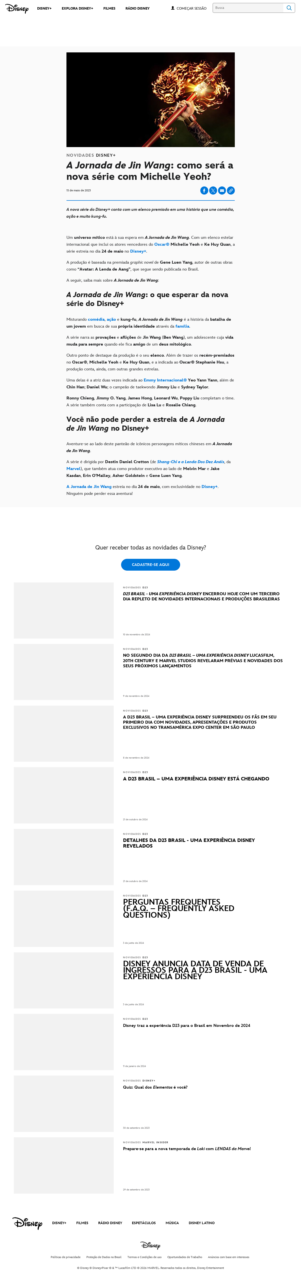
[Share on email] (222, 190)
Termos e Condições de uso (144, 1257)
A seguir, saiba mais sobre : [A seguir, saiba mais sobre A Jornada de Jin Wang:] (113, 280)
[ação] (111, 319)
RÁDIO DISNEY (110, 1223)
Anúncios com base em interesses (228, 1257)
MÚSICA (172, 1223)
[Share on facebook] (204, 190)
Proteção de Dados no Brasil (104, 1257)
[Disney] (17, 9)
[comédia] (96, 319)
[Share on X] (213, 190)
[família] (182, 326)
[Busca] (248, 8)
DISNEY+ (59, 1223)
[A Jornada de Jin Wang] (88, 486)
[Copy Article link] (231, 190)
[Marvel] (73, 468)
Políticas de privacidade (65, 1257)
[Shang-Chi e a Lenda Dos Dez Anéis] (190, 461)
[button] (194, 8)
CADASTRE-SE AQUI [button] (150, 565)
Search (289, 8)
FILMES (82, 1223)
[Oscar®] (161, 244)
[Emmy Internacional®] (165, 380)
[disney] (27, 1223)
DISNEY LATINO (202, 1223)
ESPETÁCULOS (144, 1223)
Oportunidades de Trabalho (184, 1257)
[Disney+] (138, 251)
